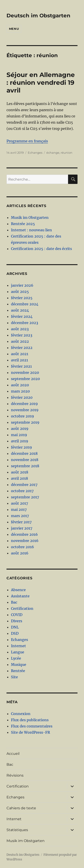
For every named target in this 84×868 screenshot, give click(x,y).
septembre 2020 (25, 379)
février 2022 (21, 347)
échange (52, 152)
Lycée (16, 658)
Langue (17, 652)
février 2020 (21, 397)
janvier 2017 (21, 528)
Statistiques (17, 830)
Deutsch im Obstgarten (38, 15)
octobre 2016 (22, 547)
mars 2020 (20, 391)
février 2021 (21, 366)
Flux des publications (30, 720)
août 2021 (19, 354)
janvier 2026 (22, 285)
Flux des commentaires (31, 726)
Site (14, 677)
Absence (18, 590)
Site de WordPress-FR (30, 732)
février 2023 (21, 335)
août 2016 (19, 553)
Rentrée (18, 671)
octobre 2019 (22, 416)
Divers (16, 621)
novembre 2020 (25, 372)
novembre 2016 (25, 540)
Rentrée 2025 (23, 224)
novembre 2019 (25, 410)
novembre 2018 (24, 459)
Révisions (15, 775)
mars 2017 (20, 516)
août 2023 (20, 329)
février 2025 (21, 298)
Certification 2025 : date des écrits (41, 248)
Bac (14, 602)
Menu (14, 28)
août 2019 (19, 428)
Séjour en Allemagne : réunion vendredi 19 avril (40, 82)
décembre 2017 (24, 484)
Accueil (12, 753)
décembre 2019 (24, 403)
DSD (15, 633)
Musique (18, 664)
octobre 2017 (22, 491)
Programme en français (27, 141)
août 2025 (20, 291)
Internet (18, 646)
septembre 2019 (25, 422)
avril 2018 (19, 478)
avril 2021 (19, 360)
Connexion (20, 713)
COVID (16, 614)
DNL (15, 627)
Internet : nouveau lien (31, 230)
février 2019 (21, 447)
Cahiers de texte (21, 808)
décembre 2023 (24, 322)
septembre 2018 (25, 466)
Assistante (20, 596)
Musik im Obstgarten (30, 217)
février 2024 (21, 316)
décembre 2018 (24, 453)
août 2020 (20, 385)
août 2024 (20, 310)
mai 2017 (19, 509)
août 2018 (19, 472)
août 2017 (19, 503)
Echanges (35, 152)
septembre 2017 (25, 497)
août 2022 (20, 341)
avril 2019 (19, 441)
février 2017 (21, 522)
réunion (66, 152)
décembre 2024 (24, 304)
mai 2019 (19, 435)
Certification (22, 608)
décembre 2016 (24, 534)
